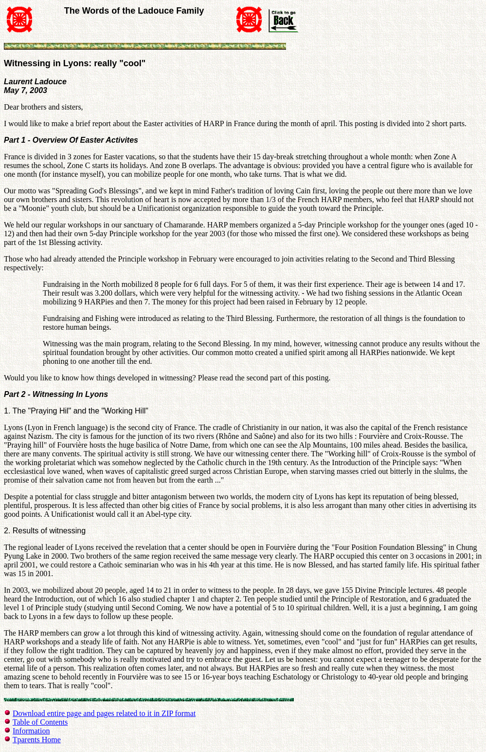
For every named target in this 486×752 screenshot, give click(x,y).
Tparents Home (37, 739)
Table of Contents (40, 722)
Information (31, 731)
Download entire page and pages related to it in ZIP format (104, 713)
